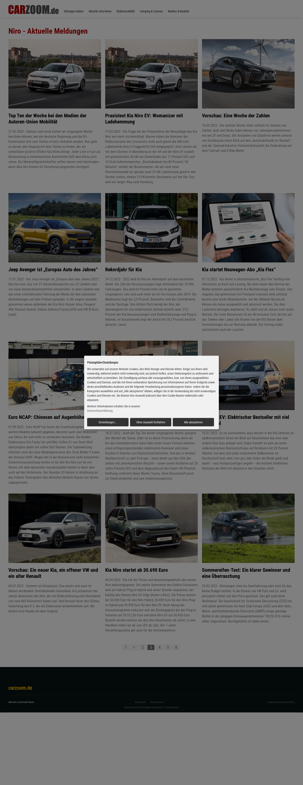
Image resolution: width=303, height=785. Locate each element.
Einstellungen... (108, 422)
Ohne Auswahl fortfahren (150, 422)
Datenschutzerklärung (100, 410)
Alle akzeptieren (193, 422)
